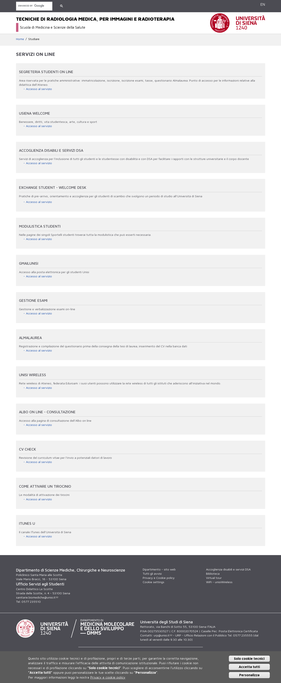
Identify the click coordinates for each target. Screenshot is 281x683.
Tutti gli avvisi (152, 573)
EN (262, 4)
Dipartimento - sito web (159, 569)
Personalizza (249, 675)
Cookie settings (153, 582)
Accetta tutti (249, 667)
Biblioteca (213, 573)
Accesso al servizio (39, 89)
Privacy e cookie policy (107, 677)
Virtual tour (214, 578)
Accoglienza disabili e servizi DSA (228, 569)
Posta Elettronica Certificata (238, 631)
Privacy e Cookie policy (159, 578)
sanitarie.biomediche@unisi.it (37, 597)
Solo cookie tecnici (249, 658)
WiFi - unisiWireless (219, 582)
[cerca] (33, 6)
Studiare (33, 39)
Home (20, 39)
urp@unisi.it (163, 635)
